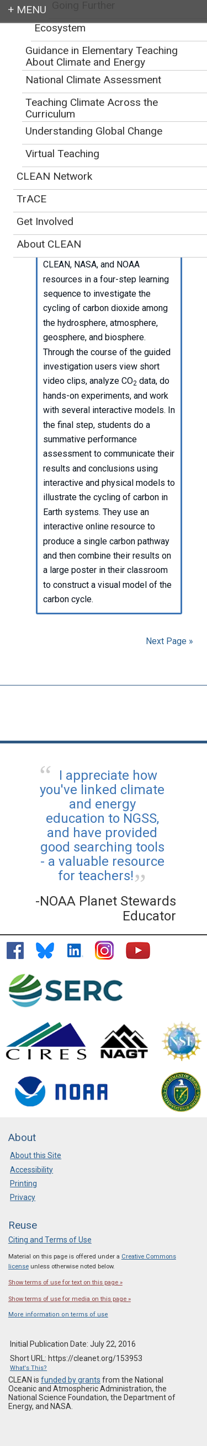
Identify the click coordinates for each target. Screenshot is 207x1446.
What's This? (28, 1368)
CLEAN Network (54, 176)
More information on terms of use (58, 1314)
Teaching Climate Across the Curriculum (91, 108)
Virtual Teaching (62, 153)
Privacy (22, 1197)
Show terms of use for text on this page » (65, 1282)
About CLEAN (49, 244)
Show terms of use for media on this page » (69, 1299)
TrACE (31, 198)
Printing (23, 1183)
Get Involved (45, 221)
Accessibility (31, 1169)
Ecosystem (60, 28)
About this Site (35, 1155)
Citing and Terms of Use (50, 1239)
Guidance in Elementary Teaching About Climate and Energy (101, 56)
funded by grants (70, 1379)
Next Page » (168, 641)
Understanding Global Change (93, 131)
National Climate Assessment (93, 79)
